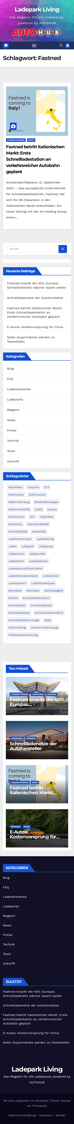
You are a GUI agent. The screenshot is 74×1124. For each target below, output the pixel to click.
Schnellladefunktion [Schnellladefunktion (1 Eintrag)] (36, 598)
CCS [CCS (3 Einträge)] (46, 487)
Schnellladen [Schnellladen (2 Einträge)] (17, 605)
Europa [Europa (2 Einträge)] (52, 509)
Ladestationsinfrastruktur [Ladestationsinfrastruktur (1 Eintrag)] (25, 568)
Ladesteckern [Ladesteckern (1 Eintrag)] (17, 583)
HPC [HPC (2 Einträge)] (32, 516)
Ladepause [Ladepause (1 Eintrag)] (45, 546)
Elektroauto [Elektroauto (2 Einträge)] (16, 494)
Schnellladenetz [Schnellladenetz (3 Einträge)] (41, 605)
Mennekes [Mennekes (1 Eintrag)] (15, 590)
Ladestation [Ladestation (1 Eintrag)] (16, 561)
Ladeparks (15, 399)
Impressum (46, 1115)
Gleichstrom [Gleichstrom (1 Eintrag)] (16, 516)
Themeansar (39, 1105)
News (31, 140)
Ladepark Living (37, 9)
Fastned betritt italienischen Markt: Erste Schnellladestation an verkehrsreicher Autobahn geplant (35, 159)
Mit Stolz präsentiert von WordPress (26, 1100)
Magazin (13, 410)
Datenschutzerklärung (22, 1115)
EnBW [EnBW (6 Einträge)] (39, 509)
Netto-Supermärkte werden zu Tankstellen (36, 1042)
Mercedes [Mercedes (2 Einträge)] (33, 590)
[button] (61, 45)
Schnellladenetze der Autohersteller (35, 298)
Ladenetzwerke (16, 140)
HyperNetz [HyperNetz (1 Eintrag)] (47, 516)
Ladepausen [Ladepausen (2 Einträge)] (16, 553)
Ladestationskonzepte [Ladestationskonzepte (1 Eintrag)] (23, 575)
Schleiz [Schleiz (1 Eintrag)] (13, 598)
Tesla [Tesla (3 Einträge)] (47, 620)
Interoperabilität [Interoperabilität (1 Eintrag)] (38, 524)
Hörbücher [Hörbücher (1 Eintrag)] (15, 524)
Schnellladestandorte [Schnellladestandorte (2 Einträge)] (49, 612)
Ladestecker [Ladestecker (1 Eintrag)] (51, 575)
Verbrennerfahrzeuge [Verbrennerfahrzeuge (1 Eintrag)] (45, 627)
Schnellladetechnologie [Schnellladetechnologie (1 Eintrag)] (23, 620)
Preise (11, 430)
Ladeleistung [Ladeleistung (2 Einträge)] (45, 538)
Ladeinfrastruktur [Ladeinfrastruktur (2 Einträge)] (20, 538)
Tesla (11, 451)
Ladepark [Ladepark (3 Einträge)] (27, 546)
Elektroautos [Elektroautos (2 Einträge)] (37, 494)
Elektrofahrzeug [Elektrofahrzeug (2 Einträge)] (18, 502)
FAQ (10, 379)
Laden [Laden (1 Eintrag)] (12, 546)
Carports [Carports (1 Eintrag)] (33, 487)
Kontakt (60, 1115)
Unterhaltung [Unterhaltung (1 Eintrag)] (17, 627)
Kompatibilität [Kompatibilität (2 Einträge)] (17, 531)
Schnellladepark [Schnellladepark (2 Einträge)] (19, 612)
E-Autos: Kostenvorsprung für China (35, 327)
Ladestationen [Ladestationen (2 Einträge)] (38, 561)
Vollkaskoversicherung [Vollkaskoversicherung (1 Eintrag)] (23, 634)
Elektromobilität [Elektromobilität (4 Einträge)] (19, 509)
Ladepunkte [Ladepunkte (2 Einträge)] (37, 553)
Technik (13, 440)
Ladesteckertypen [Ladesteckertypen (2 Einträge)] (43, 583)
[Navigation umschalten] (34, 45)
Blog (10, 368)
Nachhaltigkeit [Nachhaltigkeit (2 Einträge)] (53, 590)
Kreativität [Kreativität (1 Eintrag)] (39, 531)
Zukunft (13, 461)
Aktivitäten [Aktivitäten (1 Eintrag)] (15, 487)
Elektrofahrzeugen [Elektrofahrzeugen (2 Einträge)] (46, 502)
